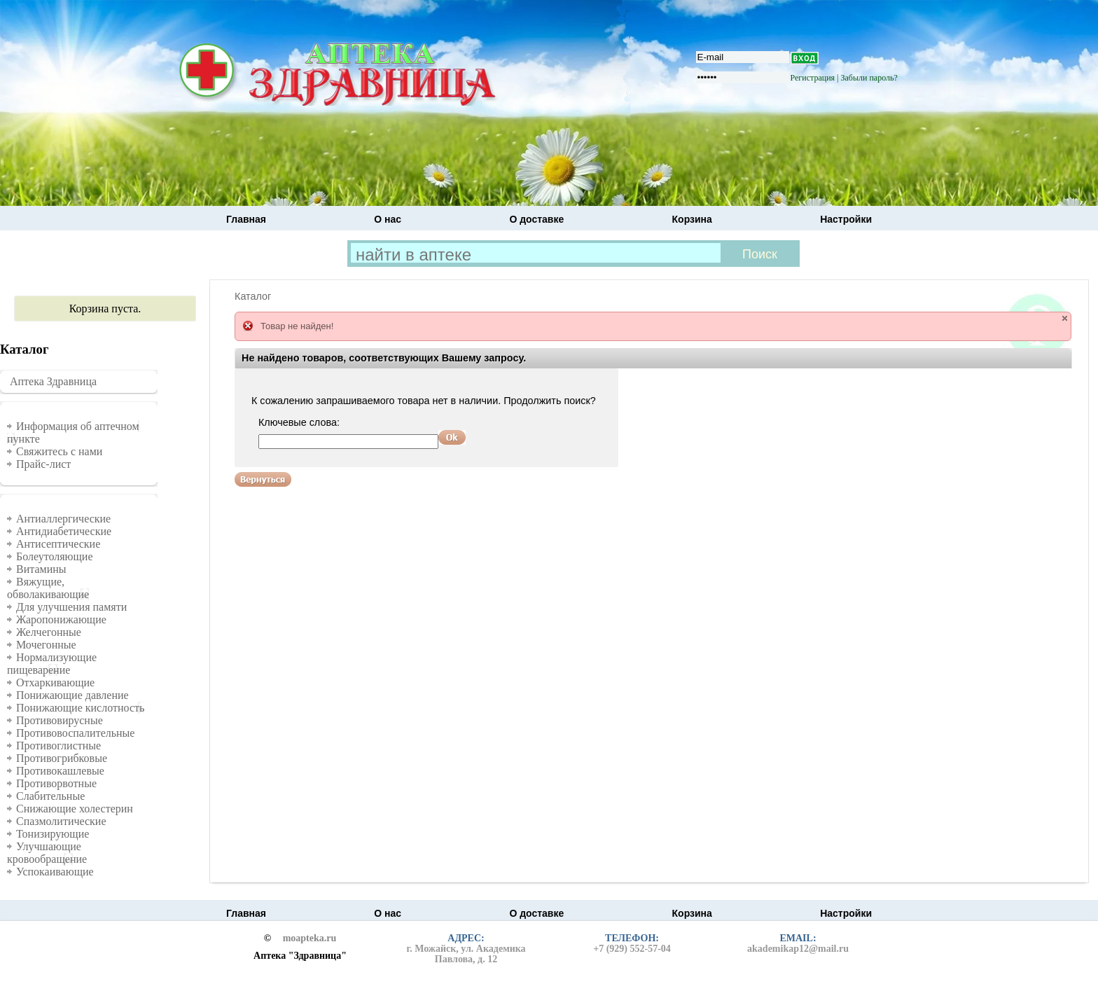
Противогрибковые (61, 758)
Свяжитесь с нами (59, 451)
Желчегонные (48, 632)
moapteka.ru (310, 938)
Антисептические (58, 544)
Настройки (846, 219)
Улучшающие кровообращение (47, 852)
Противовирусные (59, 720)
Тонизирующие (52, 834)
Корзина (692, 219)
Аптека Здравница (53, 381)
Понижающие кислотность (80, 708)
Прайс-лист (43, 464)
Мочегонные (46, 645)
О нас (387, 219)
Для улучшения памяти (71, 607)
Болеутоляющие (54, 556)
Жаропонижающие (61, 619)
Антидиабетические (63, 531)
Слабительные (50, 796)
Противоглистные (58, 745)
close (1064, 318)
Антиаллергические (63, 519)
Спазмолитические (61, 821)
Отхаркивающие (55, 682)
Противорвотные (56, 783)
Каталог (253, 296)
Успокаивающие (55, 872)
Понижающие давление (72, 695)
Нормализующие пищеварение (52, 663)
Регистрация (813, 78)
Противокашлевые (60, 771)
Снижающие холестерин (74, 809)
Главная (246, 219)
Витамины (41, 569)
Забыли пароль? (869, 78)
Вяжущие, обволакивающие (48, 588)
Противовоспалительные (75, 733)
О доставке (536, 219)
